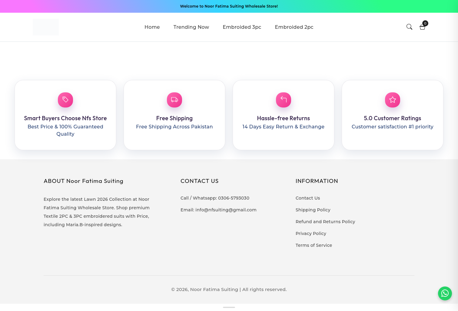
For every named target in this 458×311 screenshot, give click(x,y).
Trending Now (191, 27)
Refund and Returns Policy (325, 221)
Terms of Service (314, 245)
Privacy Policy (311, 233)
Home (152, 27)
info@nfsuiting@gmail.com (226, 210)
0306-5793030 (233, 198)
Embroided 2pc (294, 27)
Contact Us (308, 198)
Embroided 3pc (242, 27)
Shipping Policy (313, 210)
